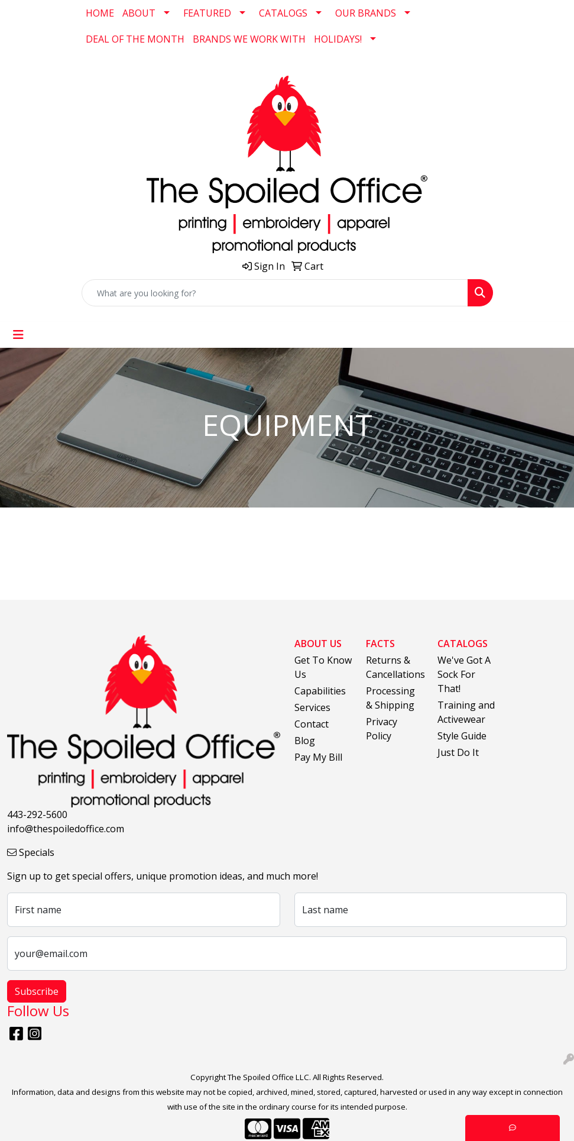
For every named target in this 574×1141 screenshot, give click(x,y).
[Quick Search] (275, 292)
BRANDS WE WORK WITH (249, 39)
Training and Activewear (466, 712)
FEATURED (207, 13)
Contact (311, 724)
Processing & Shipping (390, 698)
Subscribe (37, 991)
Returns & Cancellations (394, 667)
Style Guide (462, 735)
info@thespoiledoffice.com (65, 828)
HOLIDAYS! (338, 39)
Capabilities (320, 690)
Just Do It (458, 752)
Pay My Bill (318, 757)
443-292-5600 (37, 814)
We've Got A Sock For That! (464, 674)
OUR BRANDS (365, 13)
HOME (100, 13)
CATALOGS (283, 13)
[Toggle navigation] (18, 335)
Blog (304, 740)
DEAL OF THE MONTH (135, 39)
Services (312, 707)
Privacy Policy (381, 728)
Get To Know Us (323, 667)
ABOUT (138, 13)
